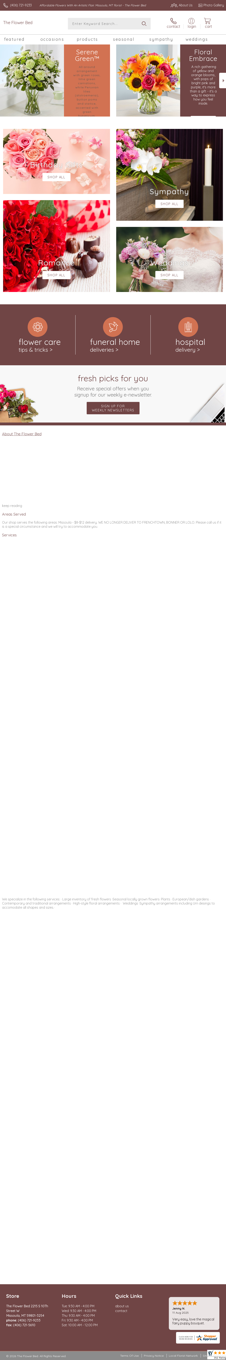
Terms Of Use (129, 1356)
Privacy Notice (154, 1356)
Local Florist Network (183, 1356)
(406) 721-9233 (21, 5)
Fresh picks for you (113, 385)
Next (222, 80)
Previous (3, 80)
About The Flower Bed (21, 433)
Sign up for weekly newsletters (113, 408)
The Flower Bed (18, 22)
